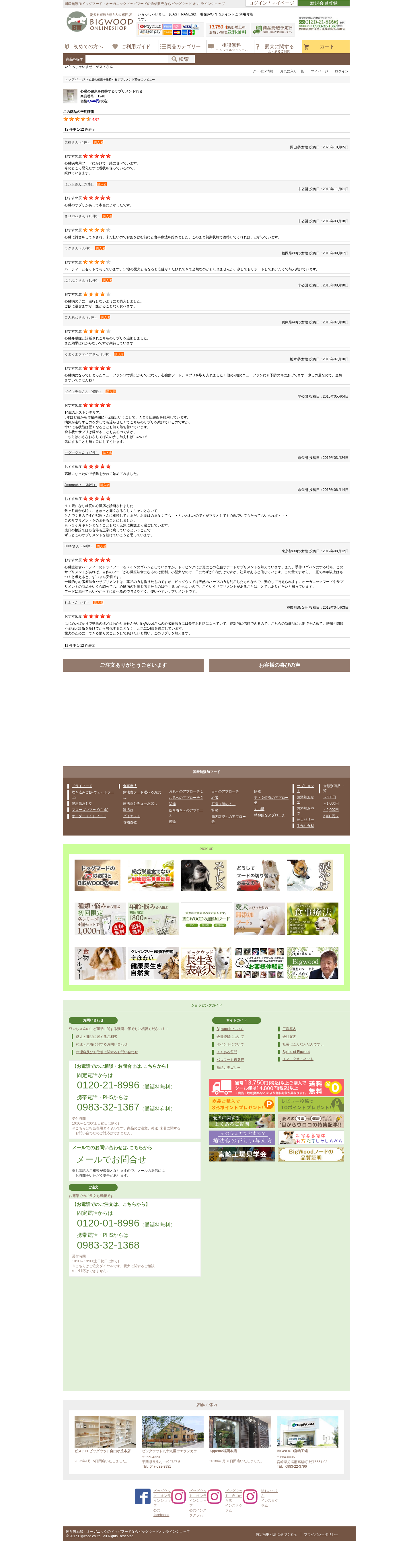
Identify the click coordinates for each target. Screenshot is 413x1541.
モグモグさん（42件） (82, 453)
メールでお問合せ (111, 1159)
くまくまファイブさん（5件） (88, 354)
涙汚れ (128, 810)
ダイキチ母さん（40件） (84, 392)
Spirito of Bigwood (296, 1052)
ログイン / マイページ (271, 3)
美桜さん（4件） (78, 142)
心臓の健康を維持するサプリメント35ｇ (111, 91)
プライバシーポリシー (321, 1534)
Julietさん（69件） (79, 546)
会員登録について (230, 1037)
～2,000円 (331, 810)
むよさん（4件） (78, 603)
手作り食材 (305, 826)
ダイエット (131, 816)
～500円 (329, 797)
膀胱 (257, 791)
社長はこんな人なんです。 (303, 1044)
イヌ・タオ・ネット (298, 1059)
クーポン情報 (263, 71)
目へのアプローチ (225, 791)
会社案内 (289, 1037)
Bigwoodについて (230, 1029)
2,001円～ (331, 816)
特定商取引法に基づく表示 (276, 1534)
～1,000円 (331, 803)
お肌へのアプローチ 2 (186, 798)
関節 (172, 804)
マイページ (319, 71)
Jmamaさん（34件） (81, 485)
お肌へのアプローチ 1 (186, 791)
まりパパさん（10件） (82, 216)
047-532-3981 (160, 1467)
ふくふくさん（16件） (82, 280)
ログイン (341, 71)
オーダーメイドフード (89, 816)
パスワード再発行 (230, 1060)
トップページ (75, 79)
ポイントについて (230, 1044)
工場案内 (289, 1029)
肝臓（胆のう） (223, 804)
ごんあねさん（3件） (81, 317)
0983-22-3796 (296, 1467)
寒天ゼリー (305, 819)
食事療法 (130, 786)
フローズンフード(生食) (90, 810)
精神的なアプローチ (269, 815)
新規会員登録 (324, 3)
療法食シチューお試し (140, 803)
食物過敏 (130, 822)
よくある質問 (227, 1052)
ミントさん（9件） (79, 184)
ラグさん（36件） (78, 248)
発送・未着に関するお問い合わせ (102, 1044)
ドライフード (82, 786)
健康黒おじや (82, 803)
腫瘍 (172, 821)
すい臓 (259, 809)
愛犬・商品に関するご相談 (96, 1037)
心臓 (214, 798)
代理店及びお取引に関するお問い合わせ (107, 1052)
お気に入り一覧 (292, 71)
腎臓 (214, 810)
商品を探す (74, 59)
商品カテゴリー (229, 1068)
